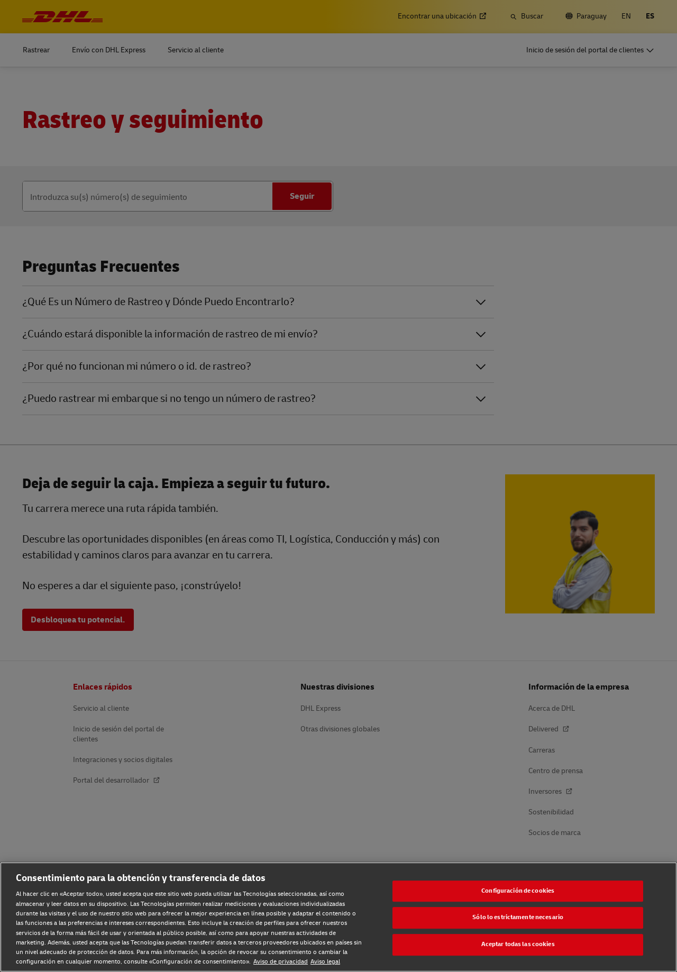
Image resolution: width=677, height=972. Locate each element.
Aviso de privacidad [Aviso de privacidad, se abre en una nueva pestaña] (280, 962)
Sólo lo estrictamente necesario (517, 918)
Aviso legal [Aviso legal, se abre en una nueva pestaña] (325, 962)
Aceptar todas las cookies (518, 944)
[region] (338, 917)
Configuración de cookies (517, 891)
